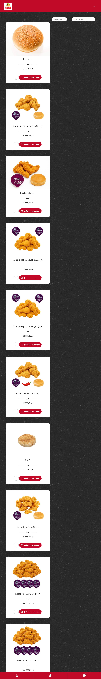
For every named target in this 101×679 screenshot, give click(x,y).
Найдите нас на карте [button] (50, 669)
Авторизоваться (17, 675)
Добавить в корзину (31, 77)
